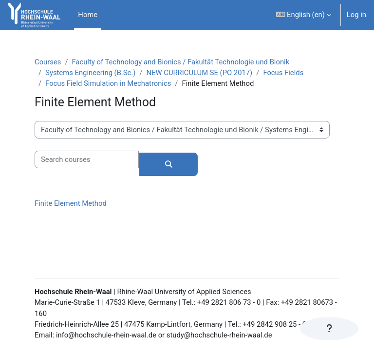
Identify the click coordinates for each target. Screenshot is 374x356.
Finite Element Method (71, 203)
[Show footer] (329, 328)
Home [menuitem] (87, 14)
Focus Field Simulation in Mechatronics (108, 83)
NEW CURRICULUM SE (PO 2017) (200, 72)
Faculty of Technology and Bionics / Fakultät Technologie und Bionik (180, 62)
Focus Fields (283, 72)
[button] (303, 15)
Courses (48, 62)
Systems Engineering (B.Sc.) (90, 72)
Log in (356, 14)
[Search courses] (87, 159)
